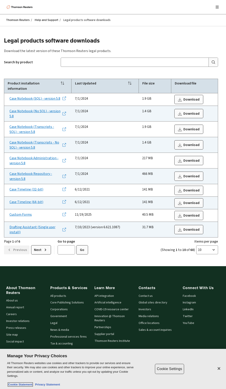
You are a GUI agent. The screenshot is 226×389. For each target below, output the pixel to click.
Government (58, 316)
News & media (59, 330)
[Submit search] (213, 62)
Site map (12, 335)
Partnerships (102, 327)
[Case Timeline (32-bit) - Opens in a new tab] (38, 189)
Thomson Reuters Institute (112, 341)
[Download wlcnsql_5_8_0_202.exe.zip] (189, 99)
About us (12, 301)
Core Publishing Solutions (67, 303)
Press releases (16, 328)
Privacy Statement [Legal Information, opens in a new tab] (47, 384)
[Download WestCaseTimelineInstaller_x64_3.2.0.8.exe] (189, 202)
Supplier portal (104, 334)
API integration (104, 296)
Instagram (189, 303)
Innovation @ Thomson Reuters (109, 318)
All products (58, 296)
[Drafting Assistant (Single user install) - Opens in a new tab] (38, 230)
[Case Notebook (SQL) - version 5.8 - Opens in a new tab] (38, 98)
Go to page (66, 241)
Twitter (188, 316)
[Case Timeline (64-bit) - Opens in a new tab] (38, 201)
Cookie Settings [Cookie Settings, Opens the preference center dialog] (169, 369)
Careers (11, 314)
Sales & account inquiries (155, 330)
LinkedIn (188, 309)
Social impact (15, 342)
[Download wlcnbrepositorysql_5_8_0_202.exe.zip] (189, 176)
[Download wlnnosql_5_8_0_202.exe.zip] (189, 113)
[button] (207, 249)
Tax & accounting (61, 344)
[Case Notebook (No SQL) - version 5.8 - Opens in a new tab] (38, 114)
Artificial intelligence (107, 303)
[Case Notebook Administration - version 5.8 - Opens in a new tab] (38, 160)
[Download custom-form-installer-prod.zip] (189, 215)
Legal (53, 323)
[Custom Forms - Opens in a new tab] (38, 214)
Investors (145, 309)
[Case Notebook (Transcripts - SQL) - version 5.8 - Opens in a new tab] (38, 129)
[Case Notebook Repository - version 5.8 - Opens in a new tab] (38, 176)
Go (82, 249)
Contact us (146, 296)
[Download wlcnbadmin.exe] (189, 160)
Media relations (149, 316)
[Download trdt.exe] (189, 229)
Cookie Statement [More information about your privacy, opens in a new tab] (20, 384)
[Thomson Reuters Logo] (20, 7)
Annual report (15, 307)
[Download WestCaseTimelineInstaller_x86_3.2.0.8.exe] (189, 190)
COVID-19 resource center (111, 309)
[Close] (219, 368)
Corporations (59, 309)
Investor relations (18, 321)
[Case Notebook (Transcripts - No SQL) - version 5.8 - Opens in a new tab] (38, 145)
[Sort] (62, 83)
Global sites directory (153, 303)
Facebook (189, 296)
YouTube (188, 323)
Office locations (149, 323)
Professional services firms (68, 337)
